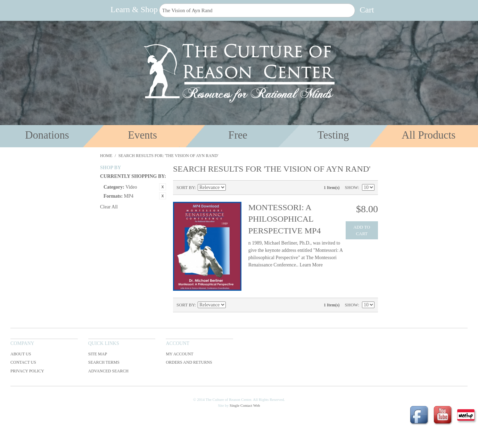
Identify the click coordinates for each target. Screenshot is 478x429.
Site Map (97, 354)
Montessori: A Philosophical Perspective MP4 (284, 219)
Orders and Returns (189, 362)
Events (142, 135)
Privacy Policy (27, 371)
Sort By (185, 187)
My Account (179, 354)
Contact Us (23, 362)
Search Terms (104, 362)
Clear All (109, 206)
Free (237, 135)
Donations (47, 135)
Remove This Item (162, 186)
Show (351, 187)
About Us (20, 354)
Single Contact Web (245, 405)
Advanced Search (108, 371)
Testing (333, 135)
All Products (428, 135)
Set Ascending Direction (232, 187)
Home (106, 155)
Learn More (310, 264)
